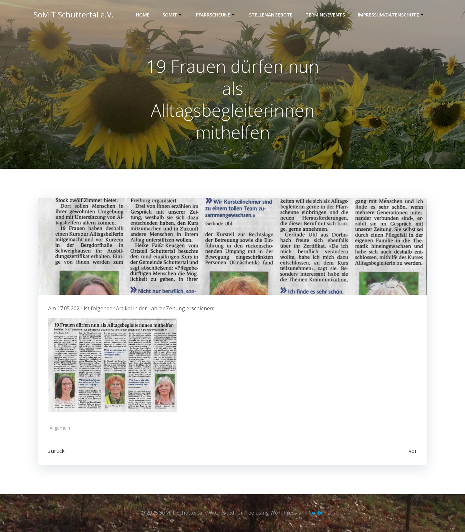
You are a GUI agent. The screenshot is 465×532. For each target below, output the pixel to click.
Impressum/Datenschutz (391, 15)
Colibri (317, 512)
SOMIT (172, 15)
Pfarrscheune (216, 15)
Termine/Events (325, 15)
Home (143, 15)
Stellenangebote (271, 15)
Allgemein (60, 428)
